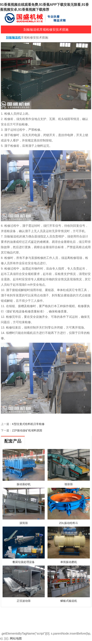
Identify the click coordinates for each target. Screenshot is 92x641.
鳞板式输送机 (68, 600)
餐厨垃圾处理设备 (23, 562)
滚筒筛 (23, 523)
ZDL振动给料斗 (68, 523)
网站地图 (16, 638)
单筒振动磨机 (68, 562)
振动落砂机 (24, 484)
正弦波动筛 (24, 600)
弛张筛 (68, 484)
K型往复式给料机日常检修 (28, 424)
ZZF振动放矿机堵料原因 (27, 430)
